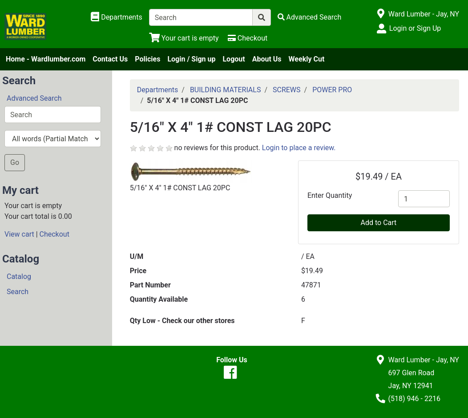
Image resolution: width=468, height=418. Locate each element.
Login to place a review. (299, 147)
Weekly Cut (307, 59)
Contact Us (110, 59)
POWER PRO (332, 90)
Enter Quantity (329, 195)
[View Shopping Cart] (184, 38)
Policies (147, 59)
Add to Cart (379, 222)
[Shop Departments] (116, 17)
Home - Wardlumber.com (45, 59)
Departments (157, 90)
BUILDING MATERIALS (225, 90)
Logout (233, 59)
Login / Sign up (191, 59)
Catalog (19, 276)
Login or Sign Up (415, 28)
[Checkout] (247, 38)
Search (17, 291)
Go (14, 162)
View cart (19, 234)
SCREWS (287, 90)
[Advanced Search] (310, 17)
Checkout (54, 234)
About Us (267, 59)
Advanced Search (34, 98)
